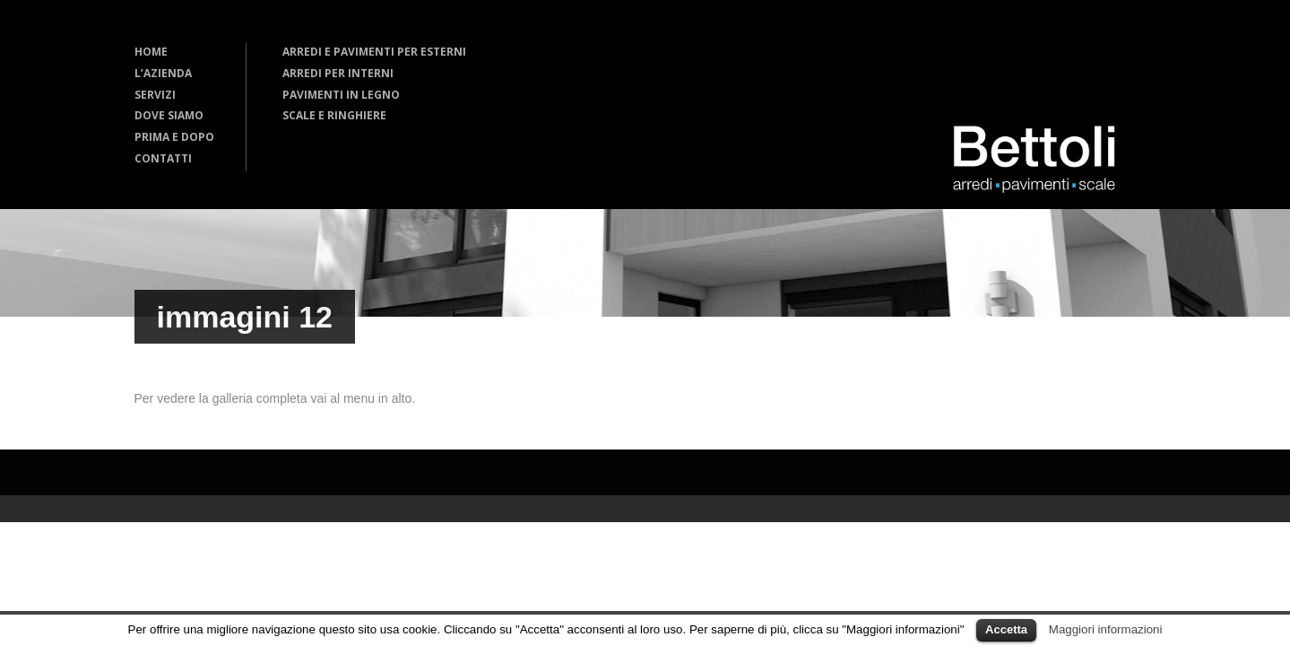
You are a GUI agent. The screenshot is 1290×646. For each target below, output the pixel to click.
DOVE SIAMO (168, 115)
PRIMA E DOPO (174, 136)
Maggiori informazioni (1106, 629)
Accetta (1006, 629)
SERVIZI (155, 94)
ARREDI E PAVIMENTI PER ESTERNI (374, 51)
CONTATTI (163, 158)
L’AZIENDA (163, 73)
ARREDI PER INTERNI (338, 73)
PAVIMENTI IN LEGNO (341, 94)
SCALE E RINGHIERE (334, 115)
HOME (151, 51)
